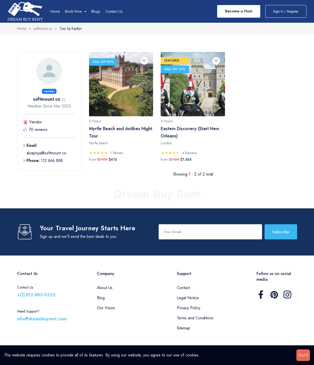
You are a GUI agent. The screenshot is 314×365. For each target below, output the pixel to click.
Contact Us (114, 11)
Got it (303, 355)
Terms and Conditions (195, 318)
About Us (104, 288)
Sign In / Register (286, 11)
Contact (183, 288)
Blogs (95, 11)
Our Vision (106, 308)
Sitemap (183, 328)
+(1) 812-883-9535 (36, 295)
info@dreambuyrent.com (42, 319)
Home (55, 11)
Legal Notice (188, 298)
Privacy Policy (188, 308)
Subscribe (280, 232)
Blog (101, 298)
